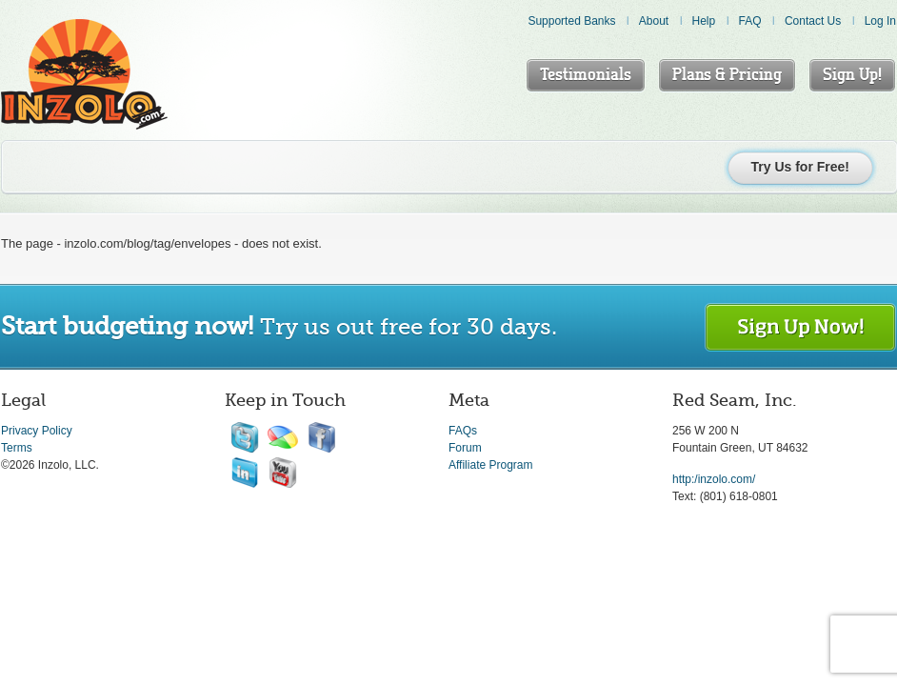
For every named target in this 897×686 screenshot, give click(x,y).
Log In (880, 21)
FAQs (462, 430)
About (653, 21)
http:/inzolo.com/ (713, 479)
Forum (465, 447)
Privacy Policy (36, 430)
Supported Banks (571, 21)
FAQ (750, 21)
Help (704, 21)
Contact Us (813, 21)
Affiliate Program (490, 465)
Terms (16, 447)
